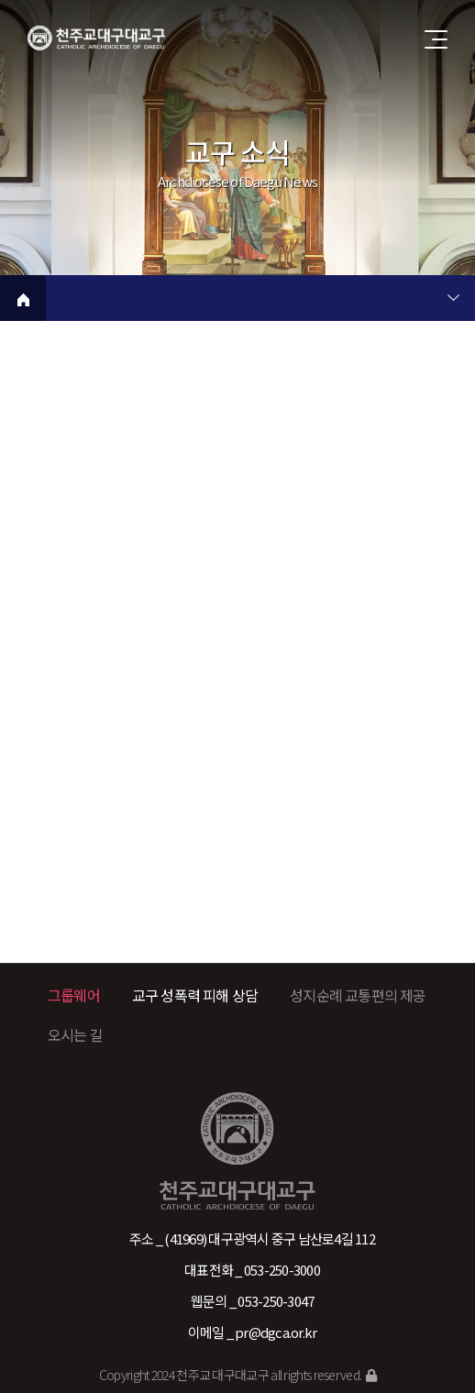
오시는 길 (75, 1034)
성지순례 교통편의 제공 (357, 995)
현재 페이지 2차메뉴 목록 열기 (453, 299)
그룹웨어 (74, 995)
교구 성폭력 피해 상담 (195, 995)
